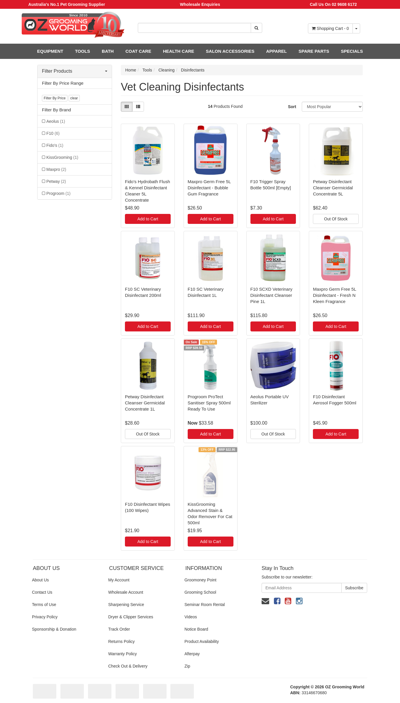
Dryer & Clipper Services (130, 617)
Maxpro (56, 169)
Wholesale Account (125, 592)
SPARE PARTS (314, 51)
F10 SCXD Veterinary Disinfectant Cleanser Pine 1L (271, 295)
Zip (187, 666)
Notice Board (196, 629)
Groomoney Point (200, 580)
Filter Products (74, 71)
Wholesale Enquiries (200, 4)
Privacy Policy (44, 617)
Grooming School (200, 592)
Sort (292, 106)
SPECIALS (352, 51)
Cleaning (166, 70)
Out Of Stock (336, 219)
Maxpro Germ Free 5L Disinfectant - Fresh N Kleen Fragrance (334, 295)
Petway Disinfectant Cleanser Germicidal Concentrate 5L (333, 187)
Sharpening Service (126, 604)
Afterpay (192, 653)
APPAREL (276, 51)
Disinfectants (192, 70)
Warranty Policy (122, 653)
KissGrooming (62, 157)
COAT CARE (138, 51)
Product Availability (201, 641)
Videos (190, 617)
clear (74, 98)
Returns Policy (121, 641)
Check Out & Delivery (128, 666)
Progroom (58, 193)
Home (130, 70)
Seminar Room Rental (204, 604)
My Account (118, 580)
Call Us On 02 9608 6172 (333, 4)
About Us (40, 580)
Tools (147, 70)
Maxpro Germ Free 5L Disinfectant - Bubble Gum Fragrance (209, 187)
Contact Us (42, 592)
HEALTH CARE (178, 51)
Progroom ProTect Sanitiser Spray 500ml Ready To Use (209, 402)
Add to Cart (147, 219)
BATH (108, 51)
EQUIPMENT (50, 51)
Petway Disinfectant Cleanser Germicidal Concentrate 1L (145, 402)
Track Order (119, 629)
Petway (56, 181)
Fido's (54, 145)
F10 (53, 133)
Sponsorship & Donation (54, 629)
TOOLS (82, 51)
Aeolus (55, 121)
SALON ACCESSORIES (230, 51)
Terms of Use (44, 604)
